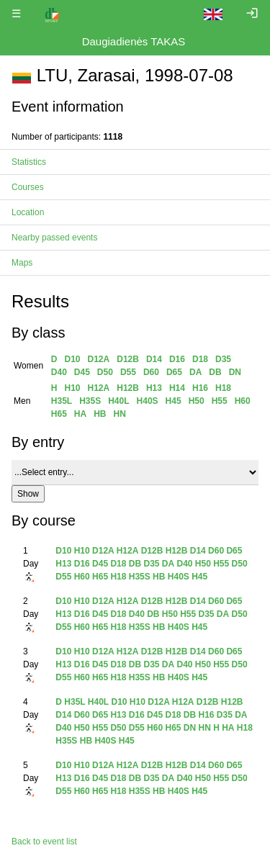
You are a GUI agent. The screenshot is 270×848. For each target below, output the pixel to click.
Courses (28, 187)
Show (28, 494)
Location (28, 212)
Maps (22, 263)
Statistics (29, 162)
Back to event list (44, 841)
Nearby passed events (54, 238)
